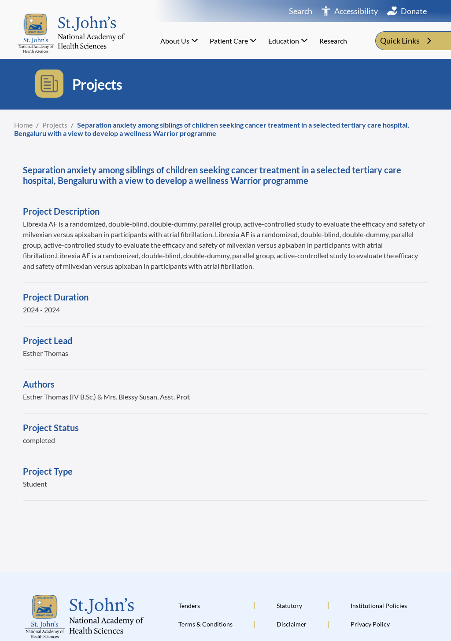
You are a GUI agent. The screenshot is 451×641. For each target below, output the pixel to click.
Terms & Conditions (205, 624)
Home (23, 125)
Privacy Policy (370, 624)
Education (289, 40)
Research (333, 41)
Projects (54, 125)
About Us (180, 40)
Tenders (189, 605)
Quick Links (406, 40)
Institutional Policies (379, 605)
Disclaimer (292, 624)
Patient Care (234, 40)
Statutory (289, 605)
